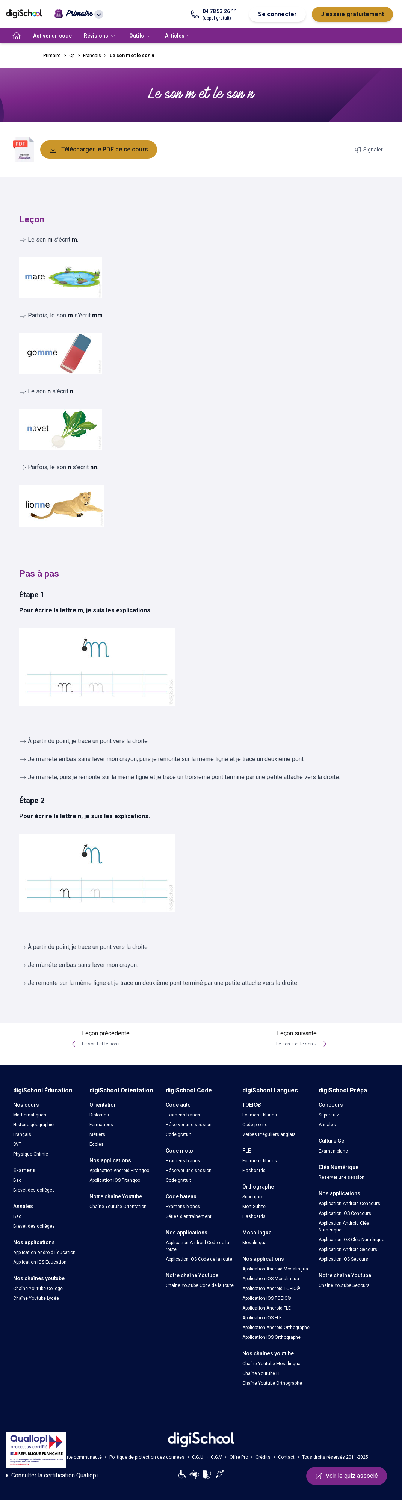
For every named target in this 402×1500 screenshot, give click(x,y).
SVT (17, 1144)
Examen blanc (333, 1151)
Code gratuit (178, 1134)
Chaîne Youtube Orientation (118, 1206)
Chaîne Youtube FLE (262, 1373)
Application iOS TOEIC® (266, 1298)
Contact (286, 1457)
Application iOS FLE (262, 1317)
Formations (101, 1124)
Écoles (96, 1144)
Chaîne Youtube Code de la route (200, 1285)
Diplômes (99, 1115)
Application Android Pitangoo (119, 1170)
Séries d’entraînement (189, 1216)
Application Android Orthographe (276, 1327)
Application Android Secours (348, 1249)
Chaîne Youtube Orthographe (272, 1383)
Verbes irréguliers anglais (269, 1134)
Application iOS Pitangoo (114, 1180)
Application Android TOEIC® (271, 1288)
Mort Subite (254, 1206)
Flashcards (254, 1170)
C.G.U (197, 1457)
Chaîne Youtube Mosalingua (271, 1363)
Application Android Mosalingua (275, 1269)
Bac (17, 1180)
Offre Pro (239, 1457)
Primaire (51, 55)
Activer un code (52, 36)
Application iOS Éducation (39, 1262)
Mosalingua (254, 1242)
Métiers (97, 1134)
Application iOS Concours (345, 1213)
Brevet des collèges (34, 1190)
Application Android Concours (349, 1203)
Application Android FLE (266, 1308)
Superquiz (252, 1196)
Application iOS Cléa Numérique (351, 1239)
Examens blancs (183, 1115)
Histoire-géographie (33, 1124)
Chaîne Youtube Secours (344, 1285)
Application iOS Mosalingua (270, 1278)
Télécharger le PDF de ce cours (98, 149)
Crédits (263, 1457)
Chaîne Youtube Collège (38, 1288)
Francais (92, 55)
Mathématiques (29, 1115)
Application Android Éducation (44, 1252)
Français (22, 1134)
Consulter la (52, 1475)
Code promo (254, 1124)
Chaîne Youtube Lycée (36, 1298)
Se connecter (277, 14)
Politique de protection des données (146, 1457)
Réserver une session (189, 1124)
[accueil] (16, 35)
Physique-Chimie (30, 1154)
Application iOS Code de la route (199, 1259)
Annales (327, 1124)
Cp (71, 55)
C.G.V (216, 1457)
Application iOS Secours (343, 1259)
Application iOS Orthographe (271, 1337)
